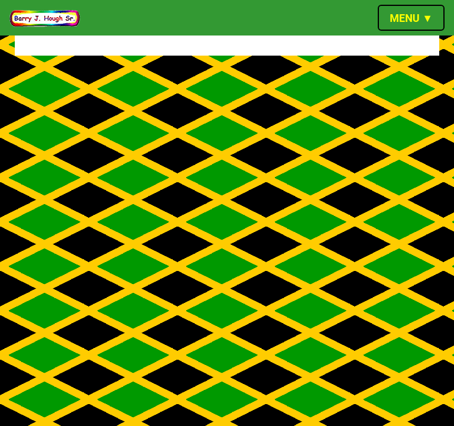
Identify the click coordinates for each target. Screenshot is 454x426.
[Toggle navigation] (411, 18)
